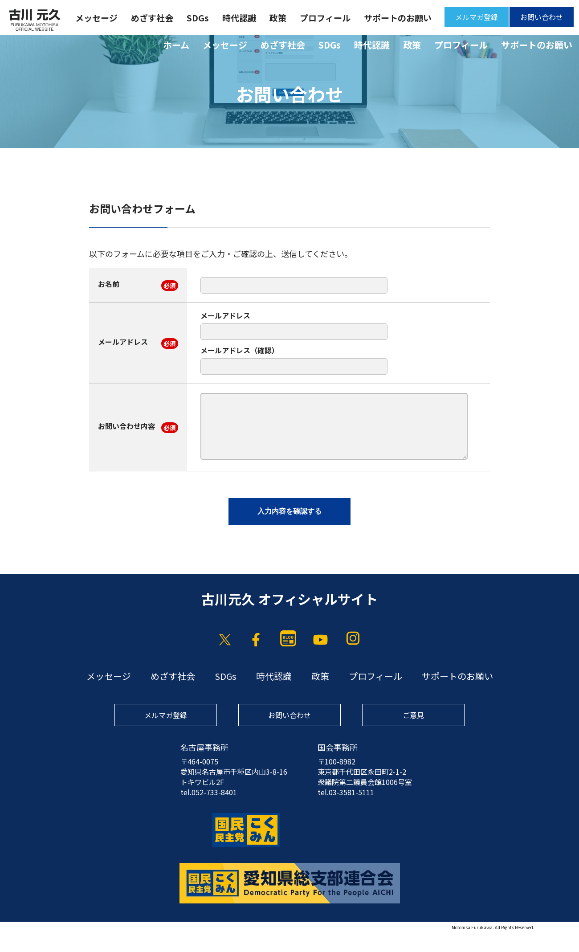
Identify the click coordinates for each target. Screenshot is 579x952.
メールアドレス (123, 341)
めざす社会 (283, 44)
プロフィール (461, 44)
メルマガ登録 (476, 17)
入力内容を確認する (289, 511)
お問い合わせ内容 (126, 426)
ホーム (176, 44)
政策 (412, 44)
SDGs (329, 44)
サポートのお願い (536, 44)
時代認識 (372, 44)
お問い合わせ (541, 17)
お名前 (108, 283)
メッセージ (225, 44)
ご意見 (413, 715)
